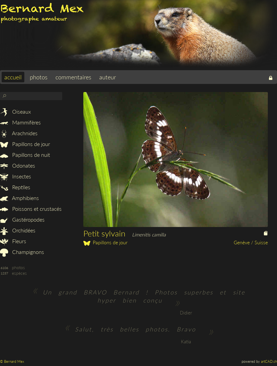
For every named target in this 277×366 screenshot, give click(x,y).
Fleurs (13, 241)
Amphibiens (19, 198)
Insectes (15, 176)
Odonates (17, 165)
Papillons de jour (25, 144)
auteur (107, 77)
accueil (13, 77)
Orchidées (17, 230)
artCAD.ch (269, 361)
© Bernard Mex (12, 361)
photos (38, 77)
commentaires (73, 77)
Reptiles (15, 187)
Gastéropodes (22, 219)
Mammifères (20, 122)
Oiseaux (15, 111)
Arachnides (19, 133)
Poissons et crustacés (31, 208)
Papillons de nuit (25, 154)
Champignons (22, 252)
